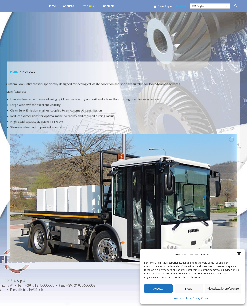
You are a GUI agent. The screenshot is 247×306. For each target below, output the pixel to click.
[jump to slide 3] (122, 257)
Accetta (158, 288)
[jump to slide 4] (126, 257)
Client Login (163, 6)
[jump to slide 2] (118, 257)
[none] (210, 6)
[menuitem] (210, 6)
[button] (239, 254)
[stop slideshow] (135, 257)
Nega (188, 288)
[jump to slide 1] (113, 257)
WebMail (181, 6)
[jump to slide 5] (131, 257)
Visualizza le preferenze (223, 288)
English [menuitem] (201, 6)
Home (14, 71)
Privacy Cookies (182, 298)
